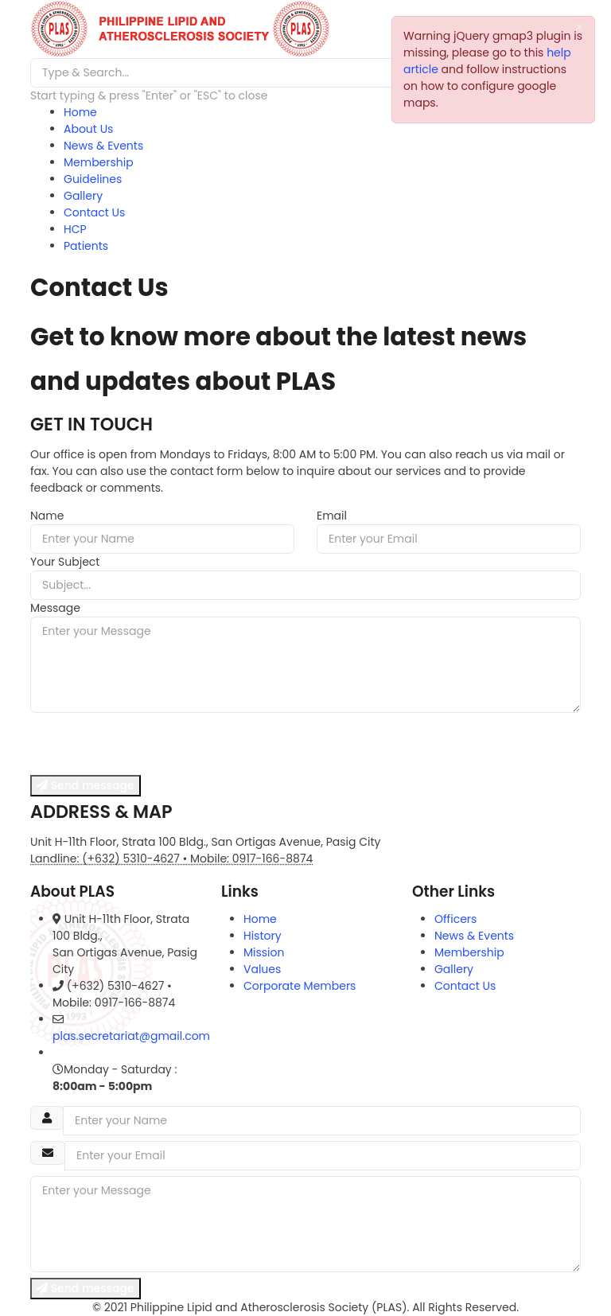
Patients (86, 246)
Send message (85, 785)
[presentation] (151, 744)
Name (47, 516)
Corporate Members (299, 986)
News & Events (103, 146)
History (262, 936)
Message (55, 608)
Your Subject (64, 562)
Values (262, 969)
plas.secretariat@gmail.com (131, 1036)
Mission (263, 952)
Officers (455, 919)
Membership (99, 162)
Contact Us (94, 212)
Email (332, 516)
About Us (88, 129)
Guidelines (93, 179)
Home (80, 112)
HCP (75, 229)
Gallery (83, 196)
